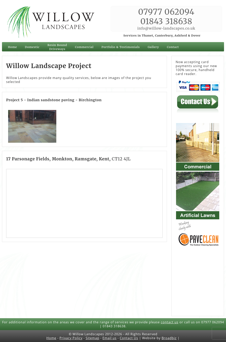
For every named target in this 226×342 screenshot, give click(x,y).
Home (12, 47)
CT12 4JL (121, 159)
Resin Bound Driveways (57, 47)
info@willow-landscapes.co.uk (166, 28)
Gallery (153, 47)
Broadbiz (169, 338)
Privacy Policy (70, 338)
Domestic (32, 47)
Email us (109, 338)
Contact (173, 47)
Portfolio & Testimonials (121, 47)
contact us (169, 322)
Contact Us (129, 338)
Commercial (84, 47)
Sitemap (92, 338)
